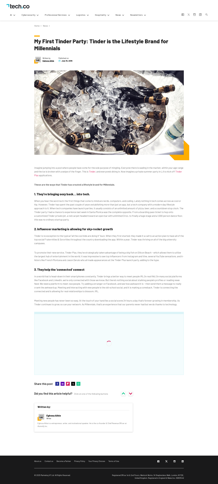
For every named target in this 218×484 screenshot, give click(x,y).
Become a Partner (64, 461)
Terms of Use (113, 461)
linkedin (200, 14)
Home (37, 26)
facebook (183, 14)
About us (37, 461)
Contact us (49, 461)
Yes (123, 393)
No (130, 393)
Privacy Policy (79, 461)
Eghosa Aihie (48, 61)
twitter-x (188, 14)
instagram (194, 14)
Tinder (92, 171)
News (45, 26)
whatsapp (78, 384)
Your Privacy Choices (96, 461)
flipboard (68, 384)
